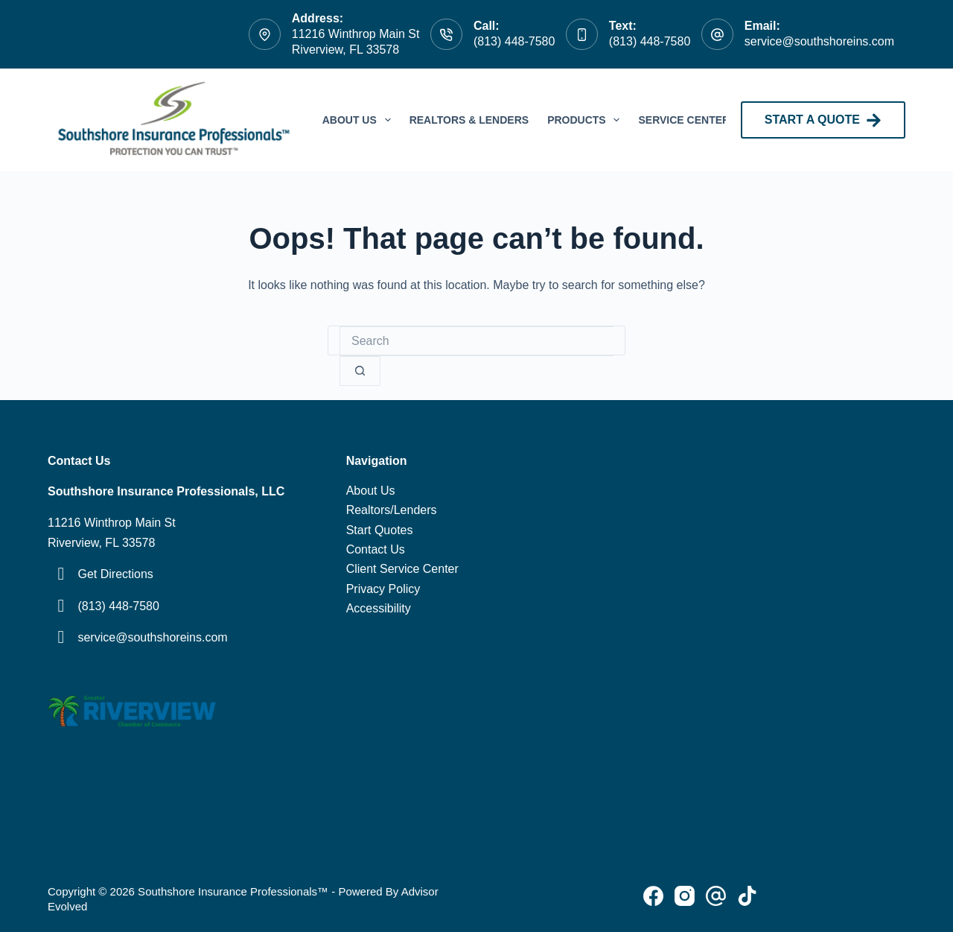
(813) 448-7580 (514, 41)
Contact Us (375, 549)
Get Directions (115, 574)
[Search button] (360, 371)
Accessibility (378, 608)
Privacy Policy (383, 589)
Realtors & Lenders (469, 120)
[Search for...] (476, 341)
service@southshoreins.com (819, 41)
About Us (359, 120)
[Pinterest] (716, 896)
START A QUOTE (823, 120)
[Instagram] (685, 896)
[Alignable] (747, 896)
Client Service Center (402, 568)
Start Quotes (379, 530)
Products (586, 120)
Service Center (684, 120)
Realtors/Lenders (391, 510)
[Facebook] (653, 896)
